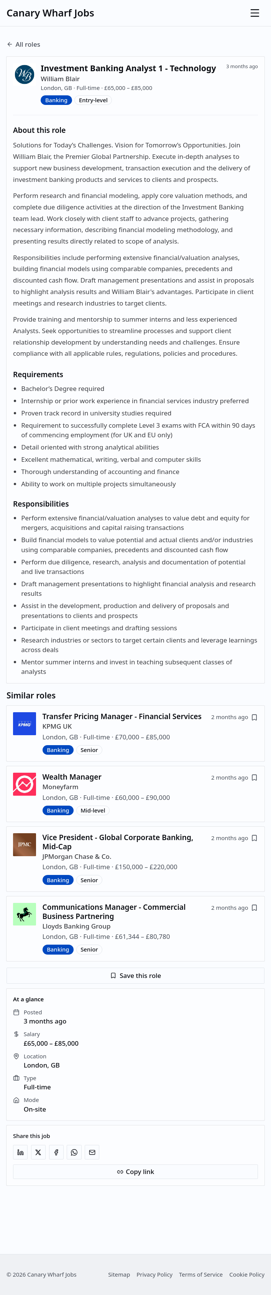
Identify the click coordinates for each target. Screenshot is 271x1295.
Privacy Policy (154, 1274)
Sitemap (119, 1274)
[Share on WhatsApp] (74, 1152)
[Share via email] (92, 1152)
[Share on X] (38, 1152)
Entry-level (93, 100)
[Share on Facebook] (56, 1152)
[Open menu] (254, 13)
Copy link (135, 1171)
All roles (23, 44)
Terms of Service (201, 1274)
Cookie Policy (246, 1274)
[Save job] (254, 717)
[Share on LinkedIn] (20, 1152)
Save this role (135, 975)
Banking (56, 100)
